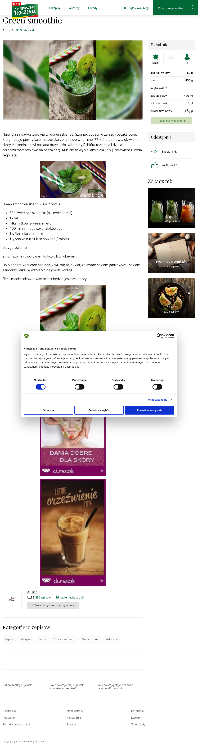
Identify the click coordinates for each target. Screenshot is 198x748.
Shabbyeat (27, 30)
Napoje (9, 639)
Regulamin (9, 717)
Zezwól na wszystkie (149, 410)
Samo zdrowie (90, 639)
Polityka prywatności (16, 724)
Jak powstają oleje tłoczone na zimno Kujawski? (115, 686)
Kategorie (137, 711)
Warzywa (26, 639)
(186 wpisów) (43, 597)
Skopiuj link (164, 151)
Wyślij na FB (164, 165)
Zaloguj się (138, 724)
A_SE (15, 30)
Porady (71, 724)
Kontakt (136, 717)
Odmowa (48, 410)
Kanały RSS (74, 717)
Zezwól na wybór (99, 410)
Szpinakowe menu (64, 639)
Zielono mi (111, 639)
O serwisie (9, 711)
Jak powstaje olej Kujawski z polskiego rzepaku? (67, 686)
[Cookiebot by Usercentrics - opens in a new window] (159, 336)
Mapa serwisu (75, 711)
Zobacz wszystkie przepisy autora (53, 605)
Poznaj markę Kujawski (17, 685)
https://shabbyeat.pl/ (70, 597)
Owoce (42, 639)
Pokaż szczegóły (157, 399)
